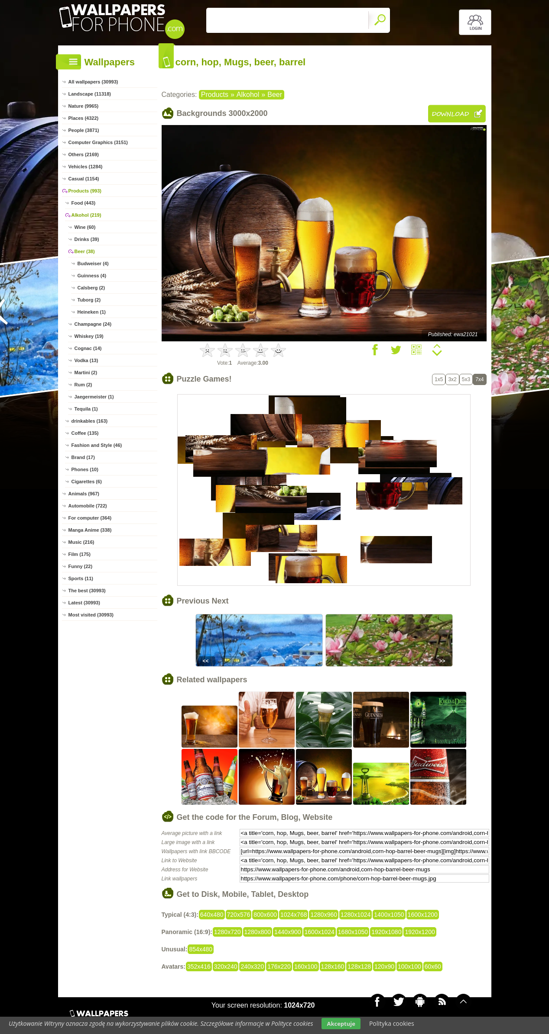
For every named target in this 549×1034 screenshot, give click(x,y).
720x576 (238, 914)
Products (214, 94)
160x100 (306, 966)
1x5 (439, 379)
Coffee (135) (85, 433)
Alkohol (248, 94)
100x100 (409, 966)
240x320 (252, 966)
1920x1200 (420, 931)
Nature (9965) (83, 106)
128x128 (359, 966)
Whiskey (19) (89, 336)
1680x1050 (353, 931)
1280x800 (257, 931)
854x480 (200, 949)
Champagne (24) (93, 324)
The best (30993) (87, 590)
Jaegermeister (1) (94, 396)
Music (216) (81, 542)
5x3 (466, 379)
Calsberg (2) (91, 287)
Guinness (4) (92, 275)
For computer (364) (90, 517)
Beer (274, 94)
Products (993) (84, 190)
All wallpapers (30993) (93, 81)
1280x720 (227, 931)
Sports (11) (80, 578)
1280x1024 (355, 914)
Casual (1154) (83, 178)
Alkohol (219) (86, 215)
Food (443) (83, 203)
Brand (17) (83, 457)
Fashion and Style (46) (96, 445)
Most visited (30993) (91, 614)
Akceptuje (341, 1024)
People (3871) (83, 130)
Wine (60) (85, 227)
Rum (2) (83, 384)
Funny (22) (80, 566)
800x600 (265, 914)
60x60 (433, 966)
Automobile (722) (87, 505)
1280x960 (323, 914)
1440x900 (287, 931)
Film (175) (79, 554)
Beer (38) (85, 251)
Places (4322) (83, 118)
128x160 (332, 966)
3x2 (452, 379)
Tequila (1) (86, 408)
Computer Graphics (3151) (98, 142)
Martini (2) (86, 372)
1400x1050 (389, 914)
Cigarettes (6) (86, 481)
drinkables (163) (89, 421)
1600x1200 (423, 914)
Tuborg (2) (89, 299)
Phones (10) (84, 469)
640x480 (212, 914)
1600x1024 (320, 931)
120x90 (384, 966)
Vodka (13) (86, 360)
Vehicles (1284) (85, 166)
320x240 (225, 966)
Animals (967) (84, 493)
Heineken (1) (92, 312)
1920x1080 (386, 931)
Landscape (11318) (89, 93)
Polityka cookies (391, 1023)
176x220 (279, 966)
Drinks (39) (87, 239)
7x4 (479, 379)
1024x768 (293, 914)
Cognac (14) (88, 348)
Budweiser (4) (93, 263)
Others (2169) (83, 154)
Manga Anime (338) (90, 530)
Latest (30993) (84, 602)
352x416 (199, 966)
